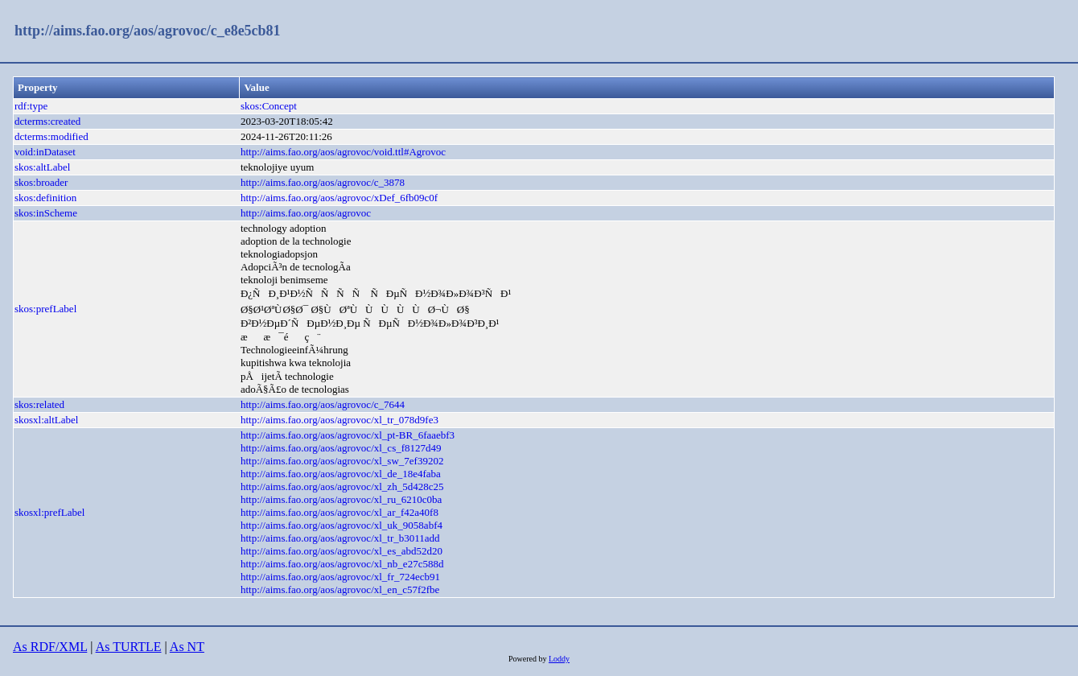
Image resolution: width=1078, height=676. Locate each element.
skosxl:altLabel (46, 420)
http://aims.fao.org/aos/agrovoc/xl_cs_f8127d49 (341, 448)
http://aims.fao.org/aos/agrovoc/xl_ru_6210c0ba (341, 499)
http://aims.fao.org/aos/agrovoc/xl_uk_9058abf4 (341, 525)
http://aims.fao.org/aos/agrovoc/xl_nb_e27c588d (342, 564)
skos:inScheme (45, 213)
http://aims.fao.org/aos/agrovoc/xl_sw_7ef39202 (342, 461)
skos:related (39, 404)
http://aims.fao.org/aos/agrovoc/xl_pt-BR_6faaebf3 (348, 435)
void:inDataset (45, 152)
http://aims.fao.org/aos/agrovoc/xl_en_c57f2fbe (340, 589)
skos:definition (45, 198)
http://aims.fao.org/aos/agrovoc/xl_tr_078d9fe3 (339, 420)
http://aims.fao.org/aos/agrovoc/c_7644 (323, 404)
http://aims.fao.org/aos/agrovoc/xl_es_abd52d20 (341, 551)
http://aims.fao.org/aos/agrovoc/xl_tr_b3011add (340, 538)
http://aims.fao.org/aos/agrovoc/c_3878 (323, 182)
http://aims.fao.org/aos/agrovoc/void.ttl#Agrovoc (343, 152)
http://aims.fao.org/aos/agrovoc (306, 213)
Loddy (559, 658)
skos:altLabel (42, 167)
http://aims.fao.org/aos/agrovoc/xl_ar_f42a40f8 (339, 512)
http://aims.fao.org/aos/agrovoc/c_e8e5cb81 (147, 31)
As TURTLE (129, 646)
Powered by (528, 658)
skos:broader (41, 182)
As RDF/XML (50, 646)
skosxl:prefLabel (49, 512)
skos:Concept (269, 106)
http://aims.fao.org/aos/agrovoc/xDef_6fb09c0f (339, 198)
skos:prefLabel (45, 309)
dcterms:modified (51, 136)
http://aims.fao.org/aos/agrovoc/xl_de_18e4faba (341, 474)
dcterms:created (47, 121)
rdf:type (30, 106)
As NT (187, 646)
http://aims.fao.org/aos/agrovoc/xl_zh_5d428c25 (342, 486)
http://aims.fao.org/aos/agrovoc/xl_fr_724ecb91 (340, 577)
